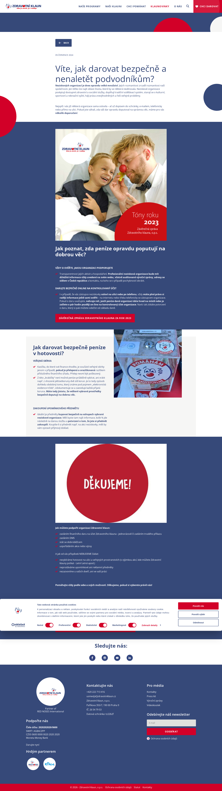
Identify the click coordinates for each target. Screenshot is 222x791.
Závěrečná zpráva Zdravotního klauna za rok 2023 (95, 318)
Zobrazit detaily (150, 785)
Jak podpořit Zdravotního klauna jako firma (91, 605)
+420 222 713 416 (96, 692)
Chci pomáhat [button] (136, 6)
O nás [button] (178, 6)
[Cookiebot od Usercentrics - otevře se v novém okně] (18, 785)
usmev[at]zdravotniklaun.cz (101, 696)
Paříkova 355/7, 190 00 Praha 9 (103, 705)
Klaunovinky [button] (160, 6)
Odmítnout (198, 783)
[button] (187, 6)
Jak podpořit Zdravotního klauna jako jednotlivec (95, 627)
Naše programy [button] (90, 6)
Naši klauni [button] (113, 6)
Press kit (151, 696)
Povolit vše (198, 766)
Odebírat (171, 731)
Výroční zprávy (155, 700)
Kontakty (151, 692)
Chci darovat (209, 6)
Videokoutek (153, 705)
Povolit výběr (198, 774)
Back (63, 43)
